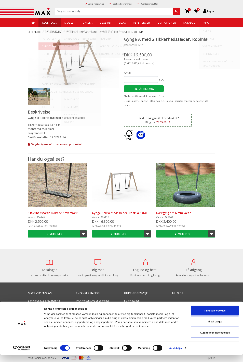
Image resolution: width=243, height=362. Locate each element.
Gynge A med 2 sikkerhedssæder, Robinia (117, 32)
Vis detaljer (175, 355)
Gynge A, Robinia (76, 32)
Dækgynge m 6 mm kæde (173, 213)
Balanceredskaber (134, 305)
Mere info (54, 233)
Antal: (127, 73)
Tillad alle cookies (215, 317)
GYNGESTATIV (53, 32)
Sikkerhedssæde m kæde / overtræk (52, 213)
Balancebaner (131, 300)
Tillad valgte (215, 328)
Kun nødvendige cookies (215, 339)
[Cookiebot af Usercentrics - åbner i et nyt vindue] (22, 355)
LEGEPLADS (34, 32)
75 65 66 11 (163, 122)
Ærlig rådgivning (96, 4)
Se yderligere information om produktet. (55, 144)
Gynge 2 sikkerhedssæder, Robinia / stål (119, 213)
